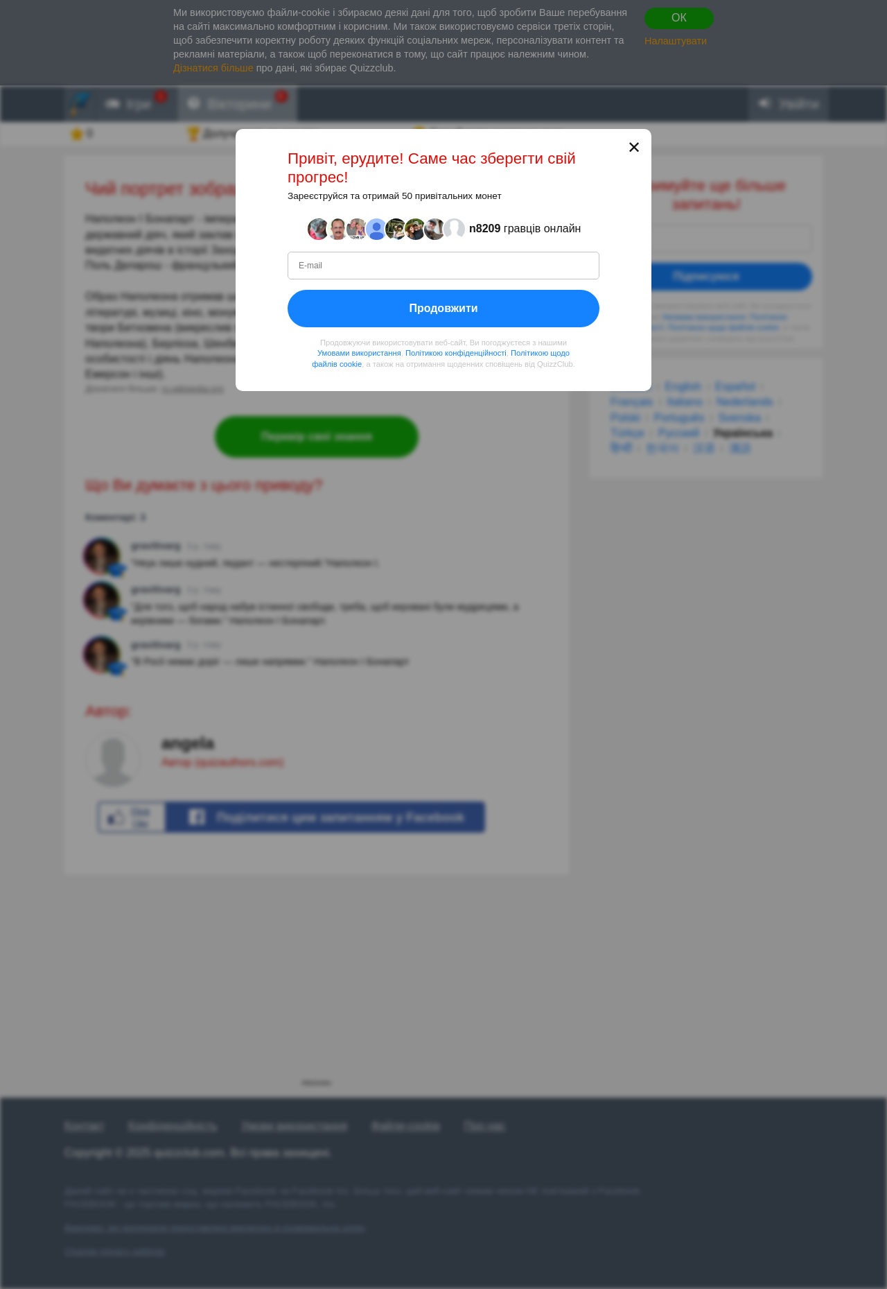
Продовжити (443, 308)
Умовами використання (359, 353)
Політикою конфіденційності (456, 353)
